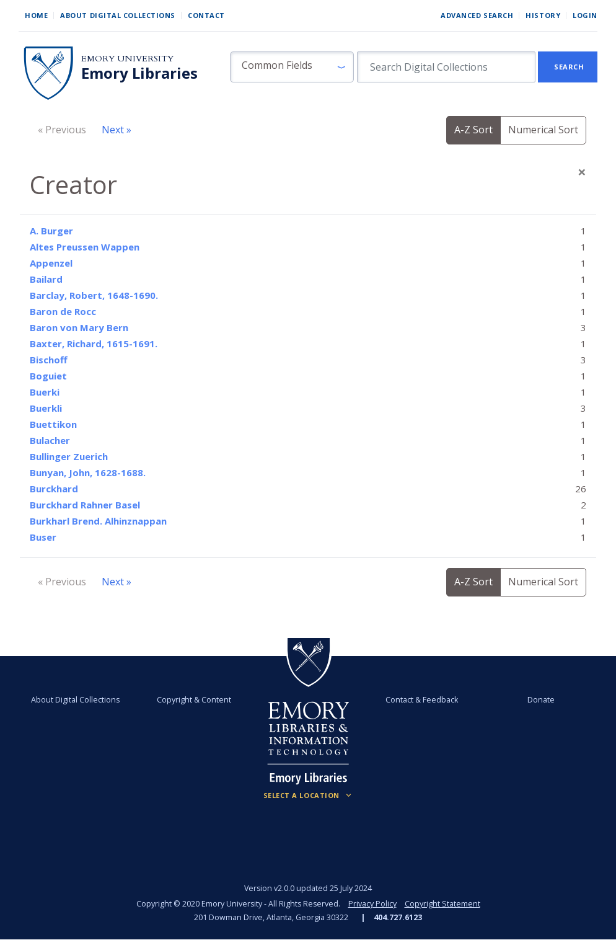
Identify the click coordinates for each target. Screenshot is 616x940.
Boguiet (48, 376)
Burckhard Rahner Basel (85, 505)
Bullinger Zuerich (69, 456)
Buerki (44, 392)
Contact (206, 15)
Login (585, 15)
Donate (541, 699)
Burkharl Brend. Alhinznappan (98, 521)
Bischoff (49, 359)
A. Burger (51, 230)
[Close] (582, 171)
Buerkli (46, 408)
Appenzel (51, 263)
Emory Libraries (139, 73)
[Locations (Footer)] (308, 795)
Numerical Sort (543, 129)
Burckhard (54, 488)
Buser (43, 537)
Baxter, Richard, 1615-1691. (93, 343)
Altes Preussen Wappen (84, 247)
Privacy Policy (372, 903)
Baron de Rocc (63, 311)
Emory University (127, 58)
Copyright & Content (194, 699)
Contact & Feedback (421, 699)
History (543, 15)
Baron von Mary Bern (79, 327)
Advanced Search (477, 15)
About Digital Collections (117, 15)
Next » (116, 129)
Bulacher (50, 440)
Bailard (46, 279)
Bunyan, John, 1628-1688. (88, 472)
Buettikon (53, 424)
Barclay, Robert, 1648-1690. (94, 295)
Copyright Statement (442, 903)
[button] (292, 66)
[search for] (446, 66)
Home (36, 15)
